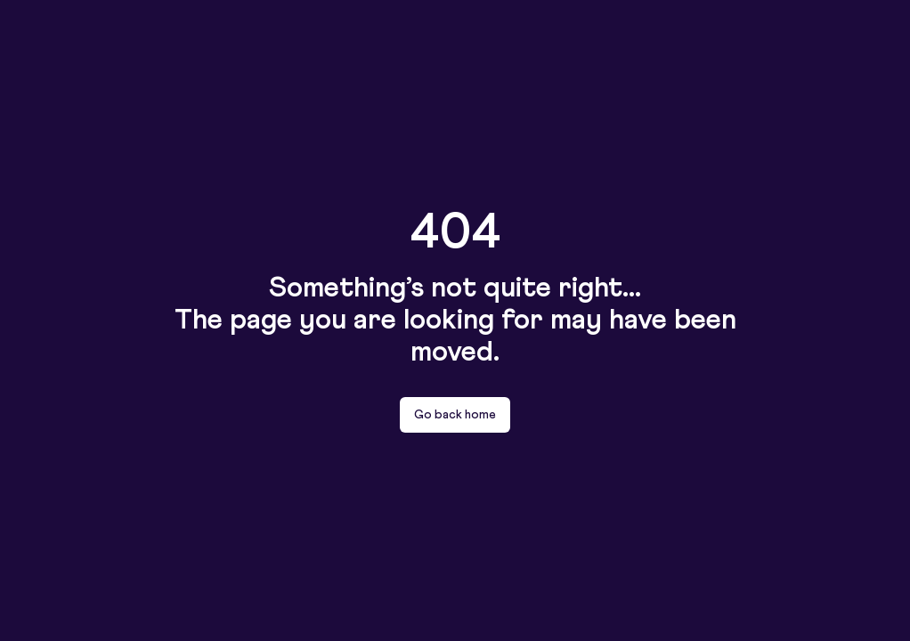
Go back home (455, 415)
